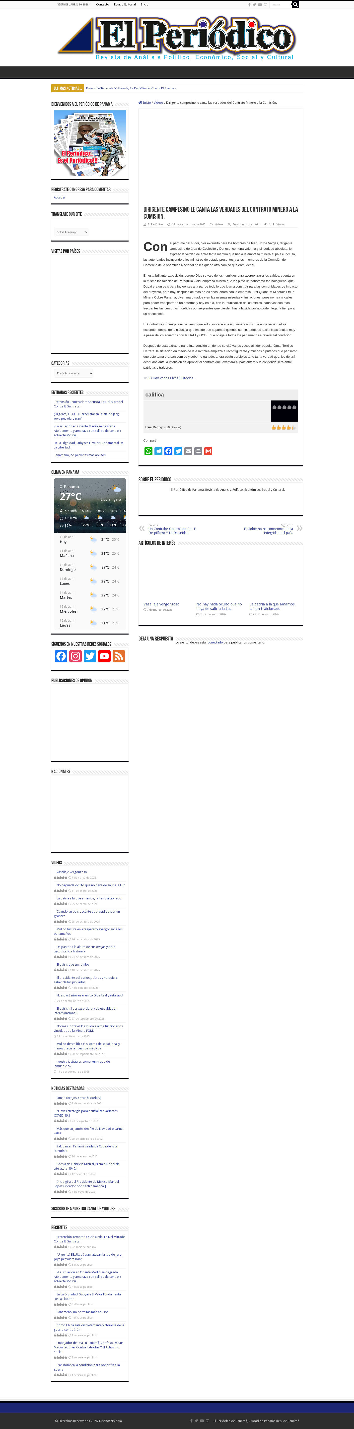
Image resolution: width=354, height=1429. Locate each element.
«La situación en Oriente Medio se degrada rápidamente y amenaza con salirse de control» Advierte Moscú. (87, 430)
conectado (215, 642)
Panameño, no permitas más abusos (80, 455)
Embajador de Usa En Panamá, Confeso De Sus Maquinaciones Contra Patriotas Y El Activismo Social (88, 1347)
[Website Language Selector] (71, 232)
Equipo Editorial (125, 4)
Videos (158, 102)
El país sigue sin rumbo (73, 964)
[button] (66, 518)
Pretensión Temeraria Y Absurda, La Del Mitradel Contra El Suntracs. (131, 88)
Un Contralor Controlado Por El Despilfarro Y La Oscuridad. (174, 529)
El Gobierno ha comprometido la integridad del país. (267, 529)
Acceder (60, 197)
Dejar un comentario (246, 224)
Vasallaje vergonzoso (161, 604)
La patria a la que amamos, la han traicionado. (272, 606)
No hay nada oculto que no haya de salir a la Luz (219, 606)
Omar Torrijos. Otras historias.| (79, 1098)
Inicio (144, 4)
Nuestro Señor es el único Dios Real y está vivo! (90, 995)
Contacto (102, 4)
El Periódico (155, 224)
